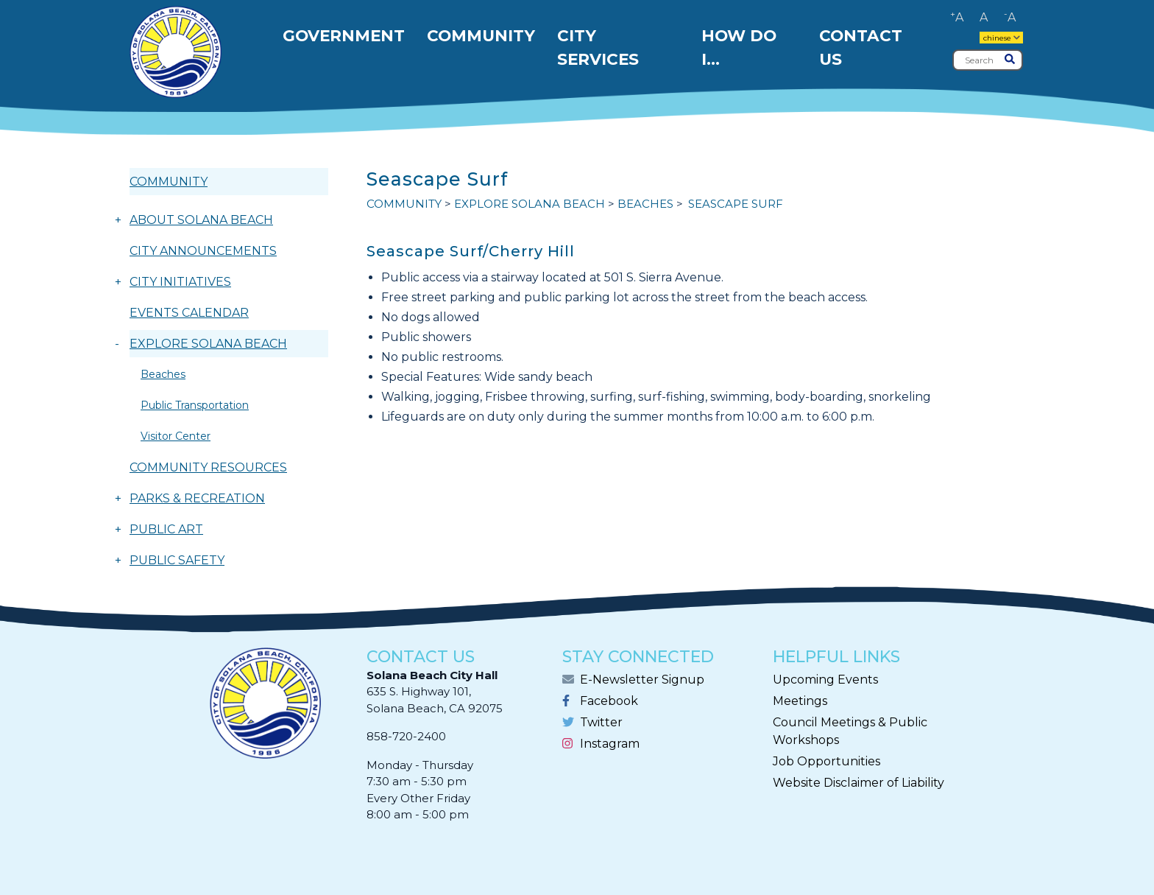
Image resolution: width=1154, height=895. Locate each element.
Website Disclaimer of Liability (858, 783)
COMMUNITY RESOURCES (208, 467)
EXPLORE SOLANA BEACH (208, 344)
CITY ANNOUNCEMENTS (203, 251)
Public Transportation (195, 405)
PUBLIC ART (166, 529)
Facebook (609, 701)
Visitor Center (175, 436)
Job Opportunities (826, 761)
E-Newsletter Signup (642, 680)
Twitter (601, 722)
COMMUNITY (169, 182)
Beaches (163, 374)
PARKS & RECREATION (197, 498)
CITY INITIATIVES (180, 282)
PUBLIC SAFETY (177, 560)
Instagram (610, 744)
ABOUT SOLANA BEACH (201, 220)
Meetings (800, 701)
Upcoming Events (825, 680)
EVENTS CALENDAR (189, 313)
